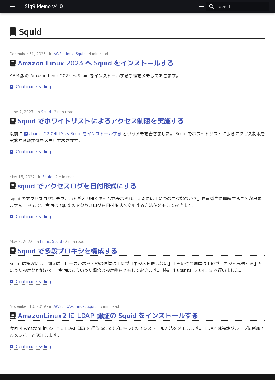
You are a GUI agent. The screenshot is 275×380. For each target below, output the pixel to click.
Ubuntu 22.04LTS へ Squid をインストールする (75, 134)
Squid (81, 53)
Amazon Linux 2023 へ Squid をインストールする (96, 63)
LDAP (68, 306)
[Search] (237, 6)
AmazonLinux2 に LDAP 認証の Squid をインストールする (108, 315)
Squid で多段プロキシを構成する (68, 250)
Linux (69, 53)
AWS (57, 53)
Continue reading (33, 87)
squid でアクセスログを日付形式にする (77, 186)
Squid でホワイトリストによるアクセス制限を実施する (101, 121)
